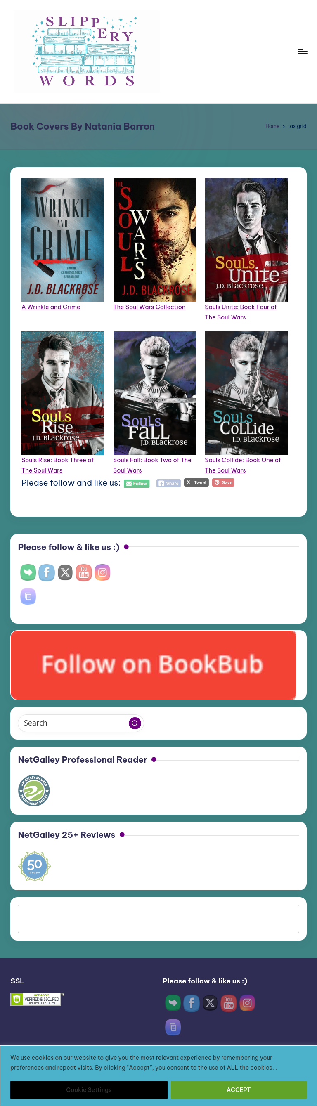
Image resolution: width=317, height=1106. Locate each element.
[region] (158, 1075)
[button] (135, 723)
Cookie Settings (88, 1090)
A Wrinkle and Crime (50, 307)
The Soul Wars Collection (149, 307)
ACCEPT (239, 1090)
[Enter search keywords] (81, 723)
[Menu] (302, 51)
